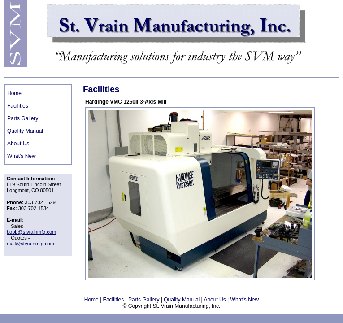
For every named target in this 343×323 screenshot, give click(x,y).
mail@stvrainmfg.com (30, 243)
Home (14, 93)
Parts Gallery (22, 118)
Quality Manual (25, 131)
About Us (18, 143)
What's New (21, 156)
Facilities (17, 106)
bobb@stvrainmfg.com (31, 232)
